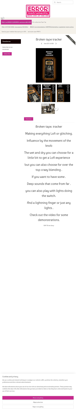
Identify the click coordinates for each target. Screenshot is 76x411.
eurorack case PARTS (34, 31)
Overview (29, 119)
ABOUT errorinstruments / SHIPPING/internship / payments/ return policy (52, 27)
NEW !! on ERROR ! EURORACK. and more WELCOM (16, 22)
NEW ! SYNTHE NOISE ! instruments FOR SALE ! (15, 27)
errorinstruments (7, 36)
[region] (25, 401)
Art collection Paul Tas (39, 22)
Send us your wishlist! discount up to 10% (14, 31)
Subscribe (7, 54)
